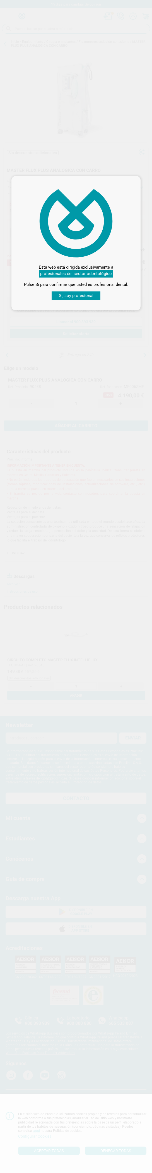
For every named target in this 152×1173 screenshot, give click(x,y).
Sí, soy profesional (76, 295)
